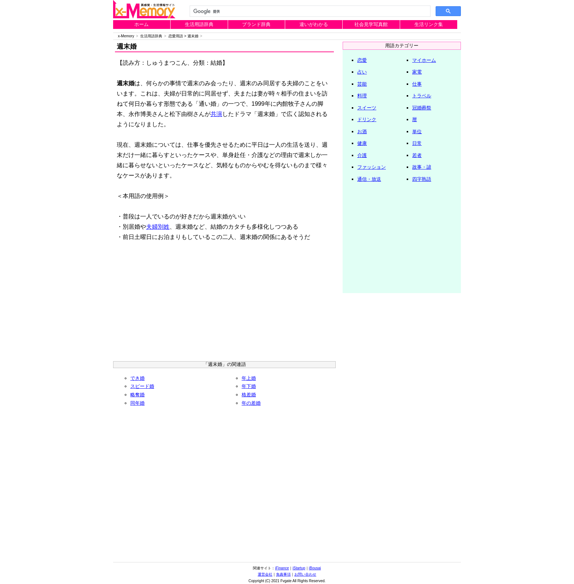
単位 (417, 131)
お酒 (362, 131)
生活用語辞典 (199, 24)
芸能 (362, 84)
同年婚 (137, 403)
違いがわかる (313, 24)
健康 (362, 143)
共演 (216, 114)
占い (362, 72)
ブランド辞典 (256, 24)
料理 (362, 95)
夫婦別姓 (157, 227)
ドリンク (366, 119)
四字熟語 (421, 179)
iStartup (298, 568)
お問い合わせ (305, 574)
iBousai (315, 568)
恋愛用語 (175, 36)
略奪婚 (137, 394)
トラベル (421, 95)
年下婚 (249, 386)
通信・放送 (369, 179)
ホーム (141, 24)
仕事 (417, 84)
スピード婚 (142, 386)
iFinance (282, 568)
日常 (417, 143)
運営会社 (265, 574)
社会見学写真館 (371, 24)
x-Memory (126, 36)
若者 (417, 155)
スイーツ (366, 108)
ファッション (371, 167)
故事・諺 (421, 167)
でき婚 (137, 378)
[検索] (309, 11)
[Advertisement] (224, 304)
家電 (417, 72)
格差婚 (249, 394)
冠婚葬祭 (421, 108)
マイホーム (424, 60)
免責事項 (283, 574)
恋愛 (362, 60)
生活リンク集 (428, 24)
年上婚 (249, 378)
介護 (362, 155)
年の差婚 (251, 403)
